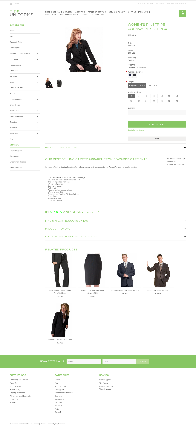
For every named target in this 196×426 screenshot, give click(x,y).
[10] (161, 96)
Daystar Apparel (16, 150)
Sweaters (13, 122)
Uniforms (21, 13)
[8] (154, 96)
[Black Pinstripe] (134, 75)
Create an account (180, 3)
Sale (11, 139)
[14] (176, 96)
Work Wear (14, 133)
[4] (138, 96)
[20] (146, 101)
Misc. (12, 36)
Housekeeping (15, 65)
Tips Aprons (14, 156)
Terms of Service (97, 12)
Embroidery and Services (59, 12)
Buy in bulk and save (136, 130)
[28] (176, 101)
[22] (154, 101)
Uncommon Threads (18, 162)
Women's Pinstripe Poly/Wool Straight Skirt (92, 291)
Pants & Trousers (16, 88)
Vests (12, 82)
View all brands (16, 168)
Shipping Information (139, 12)
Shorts (12, 93)
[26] (169, 101)
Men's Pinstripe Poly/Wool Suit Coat (125, 290)
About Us (80, 12)
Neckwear (14, 76)
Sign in (169, 3)
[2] (131, 96)
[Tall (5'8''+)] (153, 85)
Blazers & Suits (16, 42)
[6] (146, 96)
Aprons (12, 31)
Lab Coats (14, 71)
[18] (138, 101)
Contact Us (87, 15)
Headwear (14, 59)
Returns (99, 15)
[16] (131, 101)
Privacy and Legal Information (61, 15)
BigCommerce (60, 424)
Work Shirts (14, 111)
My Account (160, 3)
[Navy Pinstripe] (130, 75)
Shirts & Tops (15, 105)
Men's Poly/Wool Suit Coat (157, 290)
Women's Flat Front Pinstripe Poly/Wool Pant (60, 291)
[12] (169, 96)
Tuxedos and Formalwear (20, 53)
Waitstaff (13, 128)
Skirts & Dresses (16, 116)
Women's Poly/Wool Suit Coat (60, 340)
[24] (161, 101)
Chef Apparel (15, 48)
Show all (58, 412)
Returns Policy (116, 12)
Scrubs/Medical (16, 99)
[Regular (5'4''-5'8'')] (137, 85)
